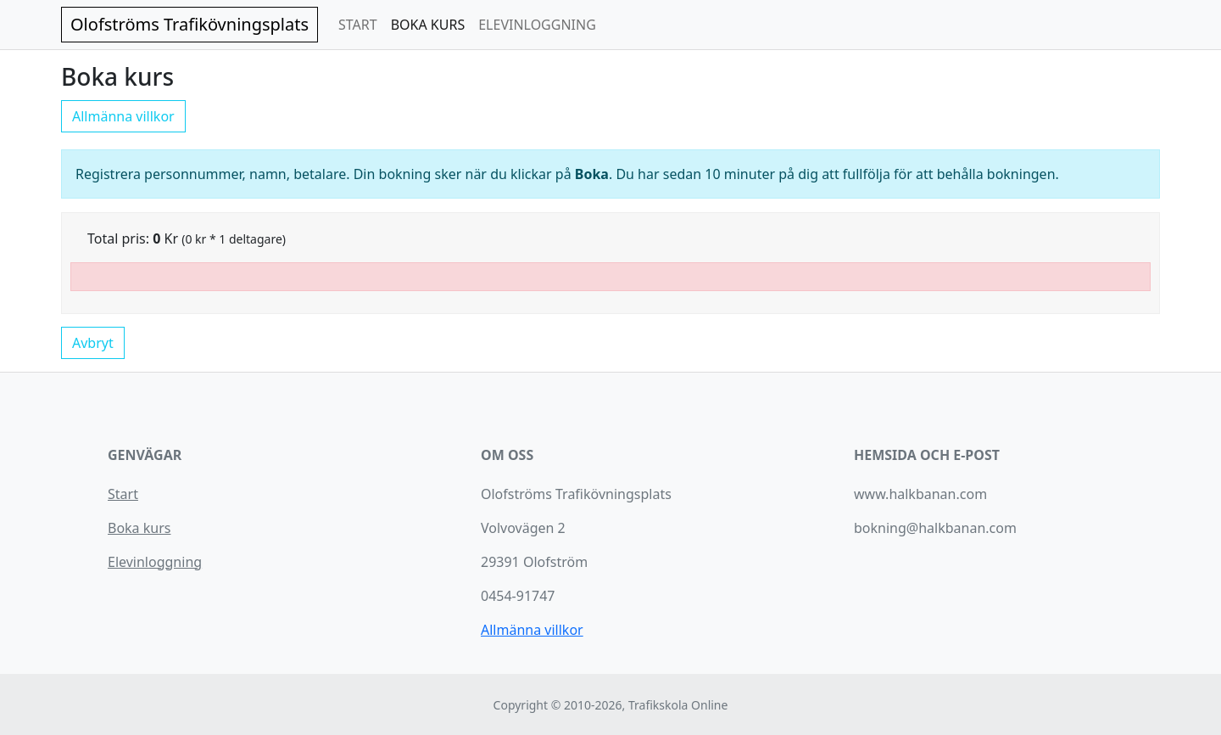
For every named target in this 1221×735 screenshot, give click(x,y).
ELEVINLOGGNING (537, 24)
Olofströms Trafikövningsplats (189, 24)
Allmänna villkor (123, 116)
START (357, 24)
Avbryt (93, 343)
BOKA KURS (428, 24)
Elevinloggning (155, 562)
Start (123, 494)
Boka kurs (139, 528)
